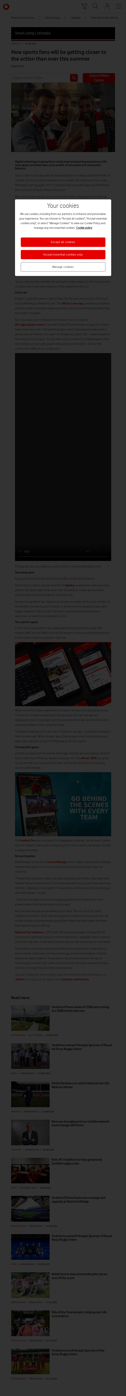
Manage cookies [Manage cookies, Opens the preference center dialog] (62, 267)
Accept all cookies (63, 242)
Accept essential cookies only (63, 254)
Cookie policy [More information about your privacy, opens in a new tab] (84, 228)
